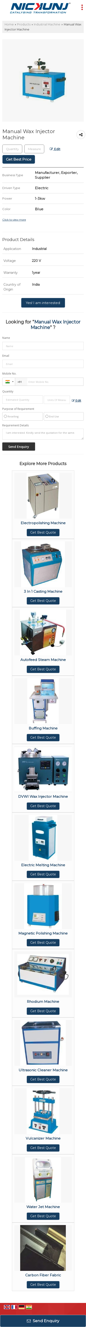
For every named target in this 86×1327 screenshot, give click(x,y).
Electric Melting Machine (43, 865)
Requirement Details (15, 425)
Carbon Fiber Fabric (43, 1275)
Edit (55, 149)
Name (6, 338)
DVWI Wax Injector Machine (43, 796)
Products (24, 24)
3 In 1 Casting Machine (43, 591)
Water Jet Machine (43, 1207)
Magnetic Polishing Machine (43, 933)
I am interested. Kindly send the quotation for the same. (43, 434)
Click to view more (14, 219)
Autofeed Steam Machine (43, 660)
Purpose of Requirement (18, 409)
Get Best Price (18, 159)
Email (5, 356)
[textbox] (34, 149)
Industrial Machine (47, 24)
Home (9, 24)
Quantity (7, 391)
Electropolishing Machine (43, 523)
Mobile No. (9, 374)
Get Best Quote (43, 532)
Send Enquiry (43, 1321)
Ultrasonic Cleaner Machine (43, 1070)
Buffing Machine (43, 728)
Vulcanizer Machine (43, 1138)
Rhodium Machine (43, 1001)
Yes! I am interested (43, 303)
